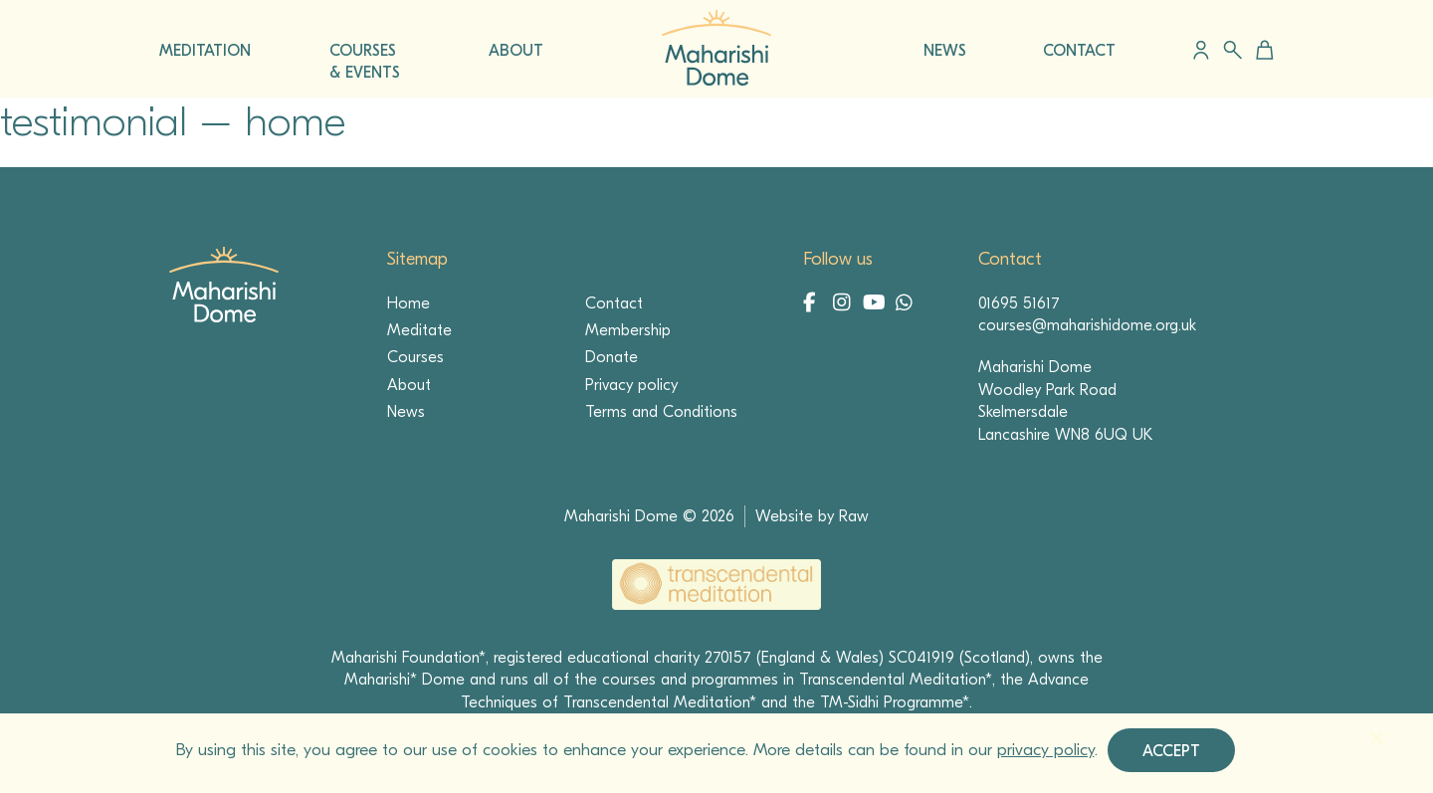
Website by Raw (812, 516)
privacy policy (1046, 749)
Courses (415, 357)
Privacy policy (631, 385)
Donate (611, 357)
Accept (1171, 751)
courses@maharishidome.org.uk (1087, 325)
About (409, 385)
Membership (628, 330)
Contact (614, 303)
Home (408, 303)
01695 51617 (1019, 303)
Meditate (419, 330)
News (406, 412)
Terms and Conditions (661, 412)
